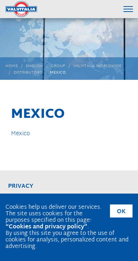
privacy (20, 186)
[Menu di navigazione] (128, 9)
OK (121, 212)
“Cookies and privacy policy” (46, 227)
